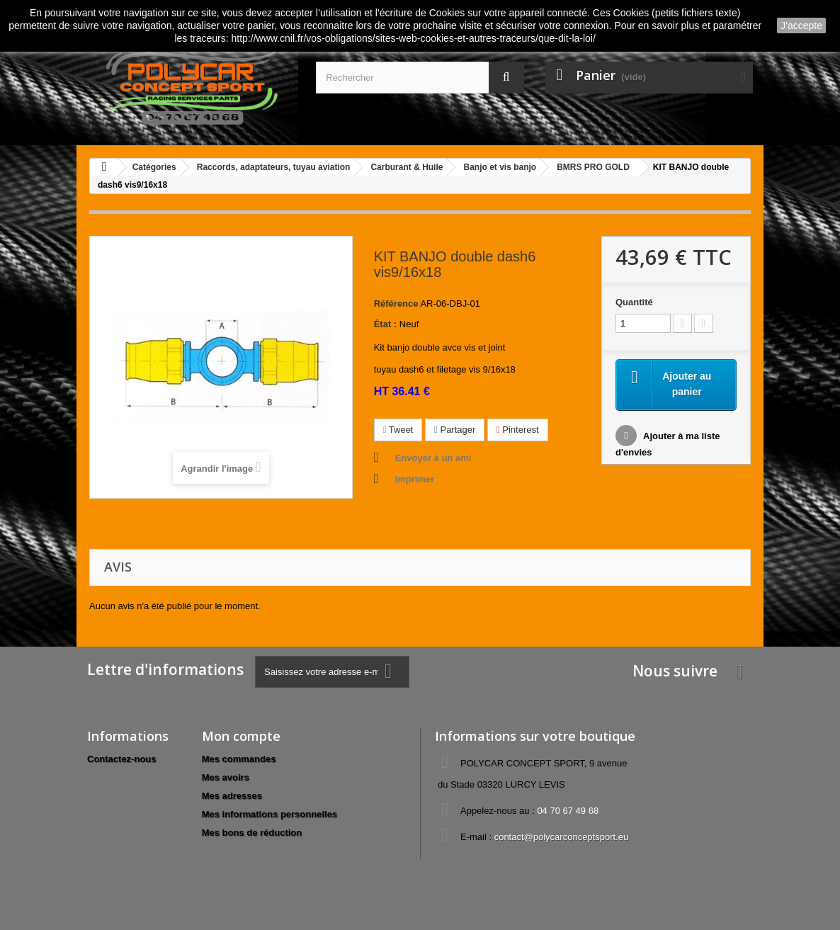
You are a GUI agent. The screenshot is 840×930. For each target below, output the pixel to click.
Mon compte (241, 735)
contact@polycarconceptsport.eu (561, 837)
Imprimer (415, 479)
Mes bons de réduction (252, 832)
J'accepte (801, 25)
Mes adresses (232, 795)
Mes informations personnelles (269, 814)
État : (385, 324)
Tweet (398, 429)
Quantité (634, 302)
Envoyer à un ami (433, 458)
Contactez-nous (122, 759)
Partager (454, 429)
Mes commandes (239, 759)
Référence (396, 303)
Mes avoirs (225, 777)
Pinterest (517, 429)
